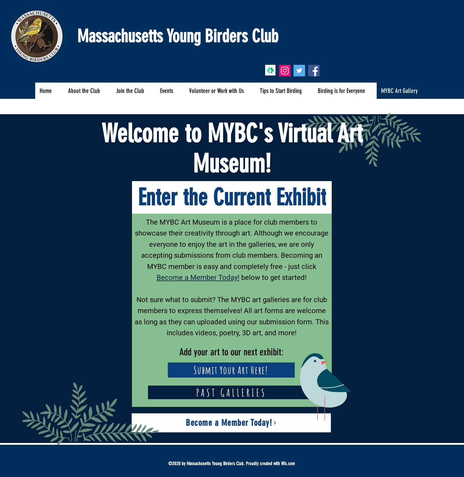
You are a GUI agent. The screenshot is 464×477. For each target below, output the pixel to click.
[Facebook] (314, 70)
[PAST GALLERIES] (231, 392)
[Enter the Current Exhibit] (232, 197)
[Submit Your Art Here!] (231, 370)
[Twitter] (299, 70)
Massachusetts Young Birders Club (177, 36)
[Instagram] (285, 70)
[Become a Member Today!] (231, 423)
